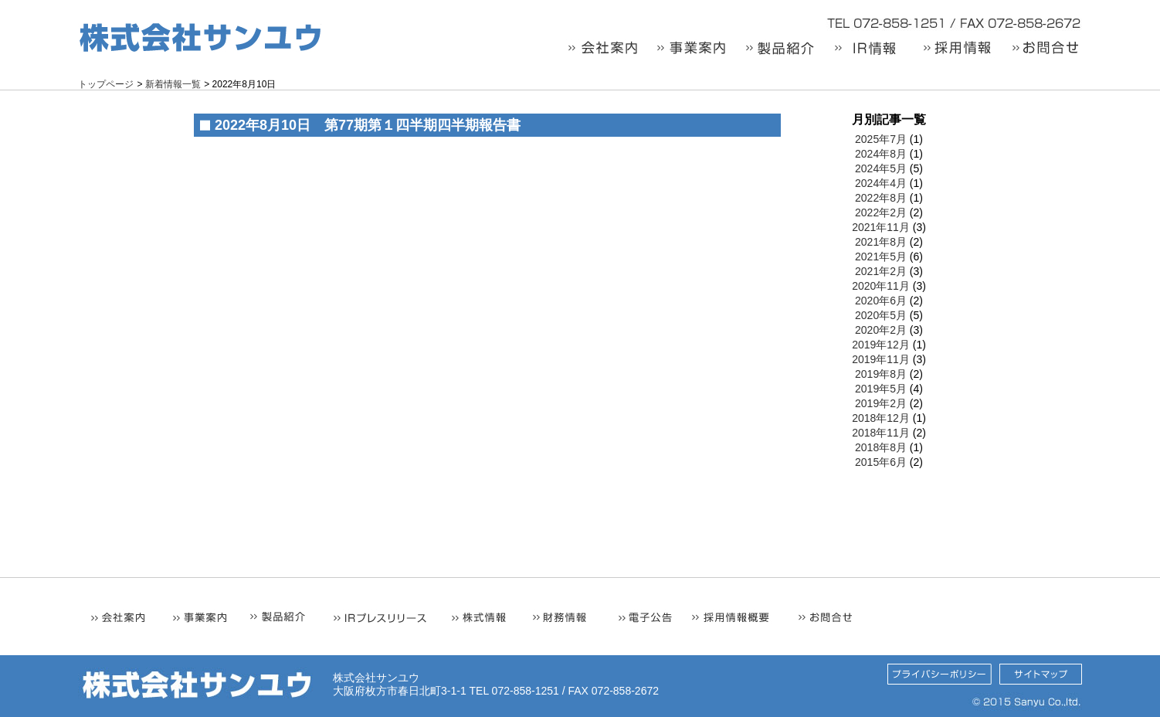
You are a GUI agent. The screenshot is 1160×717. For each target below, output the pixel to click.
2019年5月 (881, 388)
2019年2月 (881, 403)
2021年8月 (881, 242)
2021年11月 (881, 227)
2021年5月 (881, 256)
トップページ (106, 84)
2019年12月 (881, 344)
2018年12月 (881, 418)
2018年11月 (881, 432)
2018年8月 (881, 447)
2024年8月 (881, 154)
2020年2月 (881, 330)
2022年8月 (881, 198)
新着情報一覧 (173, 84)
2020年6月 (881, 300)
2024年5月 (881, 168)
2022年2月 (881, 212)
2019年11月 (881, 359)
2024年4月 (881, 183)
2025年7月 (881, 139)
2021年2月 (881, 271)
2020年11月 (881, 286)
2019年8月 (881, 374)
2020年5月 (881, 315)
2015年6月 (881, 462)
